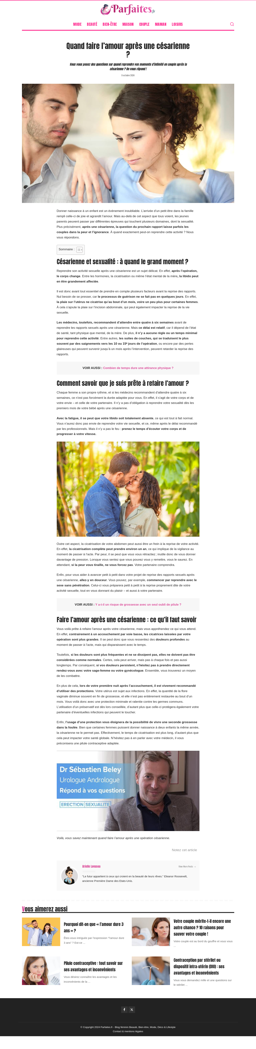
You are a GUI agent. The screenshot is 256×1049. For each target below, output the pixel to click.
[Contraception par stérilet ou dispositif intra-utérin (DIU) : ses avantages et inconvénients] (151, 977)
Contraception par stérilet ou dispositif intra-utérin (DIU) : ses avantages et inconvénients (204, 975)
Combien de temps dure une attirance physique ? (138, 368)
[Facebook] (124, 1022)
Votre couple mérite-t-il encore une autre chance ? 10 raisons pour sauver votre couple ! (203, 930)
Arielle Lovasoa (91, 866)
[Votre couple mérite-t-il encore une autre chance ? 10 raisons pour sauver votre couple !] (151, 932)
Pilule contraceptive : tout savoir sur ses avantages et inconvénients (93, 975)
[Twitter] (131, 1022)
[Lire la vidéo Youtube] (128, 791)
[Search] (232, 24)
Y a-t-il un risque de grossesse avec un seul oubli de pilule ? (138, 604)
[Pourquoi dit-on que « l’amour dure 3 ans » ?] (41, 932)
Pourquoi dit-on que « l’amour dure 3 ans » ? (87, 930)
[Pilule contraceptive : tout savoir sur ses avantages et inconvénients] (41, 977)
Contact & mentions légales (128, 1044)
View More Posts (187, 867)
